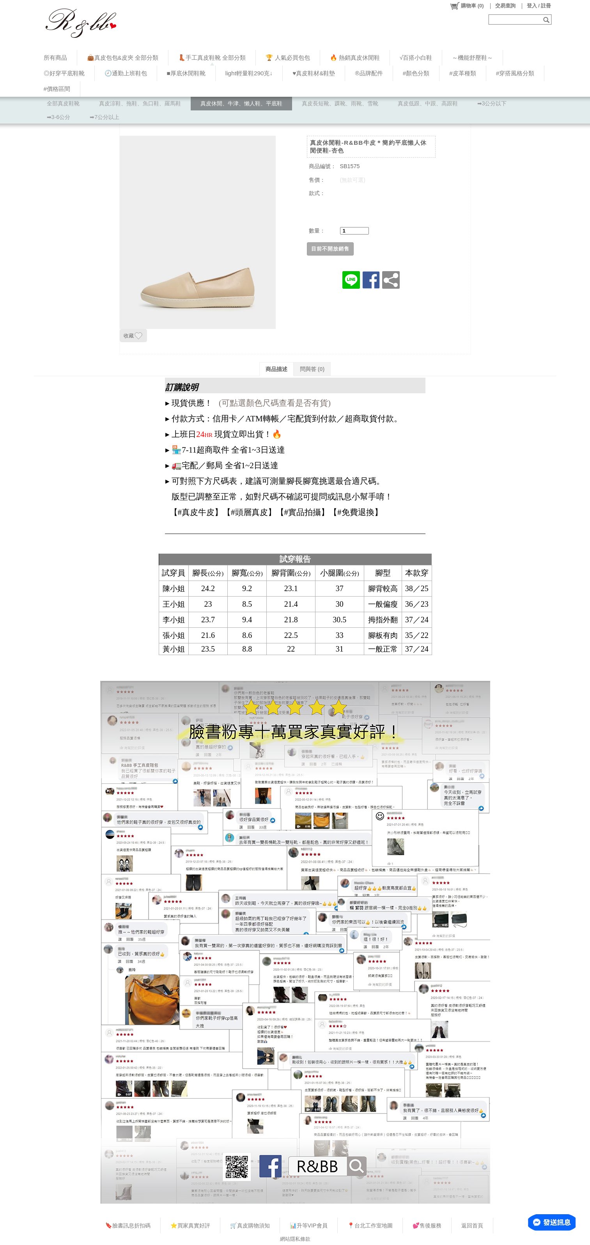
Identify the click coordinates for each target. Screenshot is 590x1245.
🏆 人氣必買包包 (288, 57)
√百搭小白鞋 (416, 57)
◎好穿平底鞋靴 (64, 73)
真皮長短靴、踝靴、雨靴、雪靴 (340, 103)
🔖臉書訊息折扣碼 (128, 1225)
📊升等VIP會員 (309, 1225)
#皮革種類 (462, 73)
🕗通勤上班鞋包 (126, 73)
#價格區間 (57, 88)
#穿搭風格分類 (515, 73)
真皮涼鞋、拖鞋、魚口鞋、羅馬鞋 (140, 103)
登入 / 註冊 (539, 6)
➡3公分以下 (492, 103)
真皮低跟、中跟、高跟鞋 (428, 103)
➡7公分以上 (104, 117)
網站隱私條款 (295, 1239)
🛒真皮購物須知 (250, 1225)
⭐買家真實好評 (190, 1225)
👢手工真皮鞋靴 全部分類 (212, 57)
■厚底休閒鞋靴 (186, 73)
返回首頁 (472, 1225)
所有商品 (55, 57)
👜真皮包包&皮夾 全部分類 (122, 57)
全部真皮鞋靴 (63, 103)
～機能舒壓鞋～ (472, 57)
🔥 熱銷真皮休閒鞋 (355, 57)
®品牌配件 (369, 73)
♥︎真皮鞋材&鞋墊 (313, 73)
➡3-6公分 (59, 117)
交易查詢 (505, 6)
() (466, 6)
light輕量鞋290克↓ (249, 73)
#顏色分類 (416, 73)
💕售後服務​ (427, 1225)
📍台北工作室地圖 (370, 1225)
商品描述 (276, 369)
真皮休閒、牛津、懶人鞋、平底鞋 (241, 103)
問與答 (312, 369)
